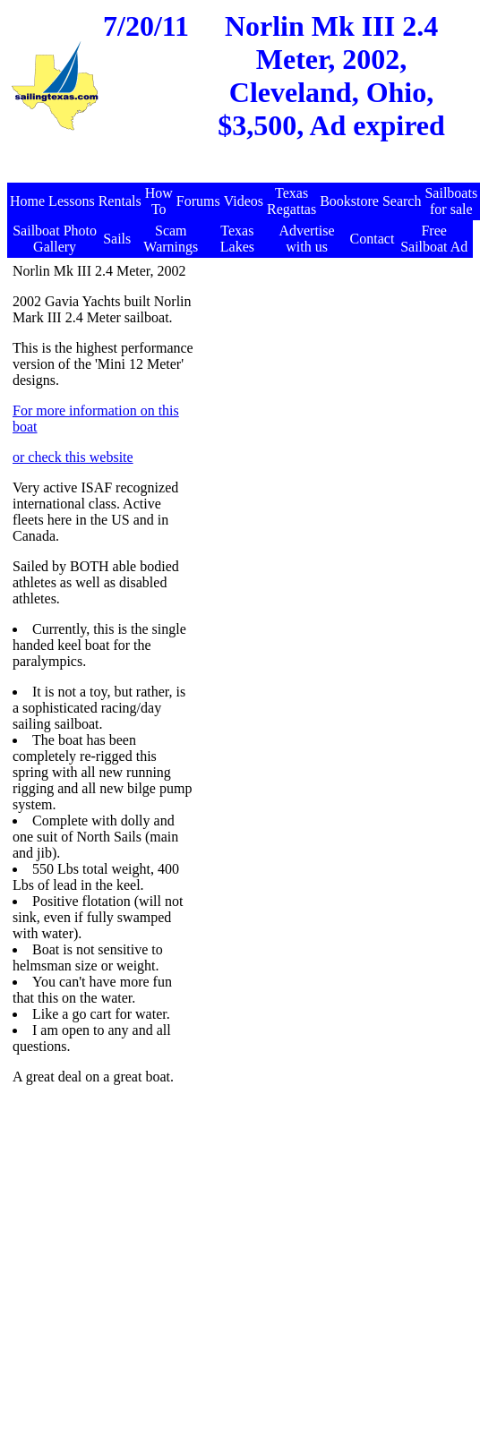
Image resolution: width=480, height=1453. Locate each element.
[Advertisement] (333, 375)
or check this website (73, 457)
